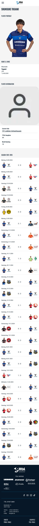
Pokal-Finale (7, 522)
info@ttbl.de (12, 513)
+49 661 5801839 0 (13, 510)
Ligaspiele (32, 520)
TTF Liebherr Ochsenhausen (11, 131)
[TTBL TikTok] (34, 495)
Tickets (6, 520)
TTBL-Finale (32, 522)
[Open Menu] (2, 3)
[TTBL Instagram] (31, 495)
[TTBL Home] (19, 3)
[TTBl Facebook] (24, 495)
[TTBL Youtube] (27, 495)
